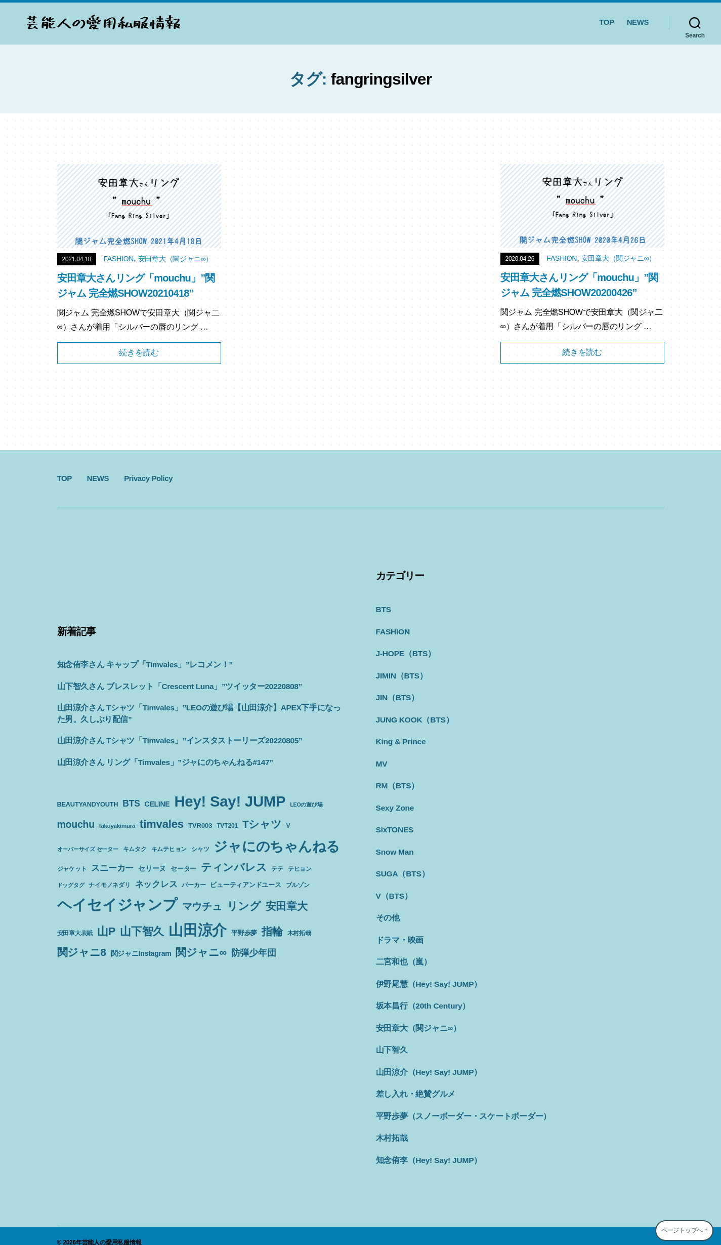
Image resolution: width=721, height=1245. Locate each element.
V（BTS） (393, 889)
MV (381, 759)
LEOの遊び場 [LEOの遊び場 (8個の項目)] (306, 804)
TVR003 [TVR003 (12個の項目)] (200, 825)
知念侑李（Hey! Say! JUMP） (426, 1147)
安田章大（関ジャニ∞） (175, 259)
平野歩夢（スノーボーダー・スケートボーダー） (458, 1104)
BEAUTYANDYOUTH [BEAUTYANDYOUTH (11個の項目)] (87, 804)
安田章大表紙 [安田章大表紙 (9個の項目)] (75, 933)
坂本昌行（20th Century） (420, 996)
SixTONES (394, 824)
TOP (606, 22)
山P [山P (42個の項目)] (106, 931)
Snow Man (394, 845)
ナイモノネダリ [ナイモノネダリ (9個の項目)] (109, 885)
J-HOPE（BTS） (404, 652)
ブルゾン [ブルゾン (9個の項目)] (298, 885)
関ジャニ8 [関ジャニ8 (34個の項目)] (81, 952)
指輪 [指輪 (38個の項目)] (272, 932)
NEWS (638, 22)
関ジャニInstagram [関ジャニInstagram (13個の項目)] (141, 953)
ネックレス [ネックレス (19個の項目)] (156, 884)
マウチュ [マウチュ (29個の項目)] (202, 906)
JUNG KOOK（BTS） (413, 716)
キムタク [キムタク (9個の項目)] (135, 849)
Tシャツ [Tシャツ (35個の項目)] (262, 824)
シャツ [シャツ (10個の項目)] (200, 849)
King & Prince (400, 738)
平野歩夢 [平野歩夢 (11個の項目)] (244, 933)
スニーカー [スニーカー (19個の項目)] (112, 867)
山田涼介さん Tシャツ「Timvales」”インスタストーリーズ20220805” (173, 740)
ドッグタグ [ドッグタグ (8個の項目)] (70, 885)
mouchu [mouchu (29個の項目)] (76, 824)
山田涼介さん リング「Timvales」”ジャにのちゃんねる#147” (159, 762)
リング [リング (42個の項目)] (244, 906)
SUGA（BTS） (401, 867)
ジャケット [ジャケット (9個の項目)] (72, 869)
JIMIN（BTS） (401, 673)
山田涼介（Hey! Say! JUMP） (426, 1061)
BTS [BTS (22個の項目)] (131, 803)
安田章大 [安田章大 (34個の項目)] (287, 906)
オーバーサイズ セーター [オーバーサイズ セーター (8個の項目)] (87, 849)
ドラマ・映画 (398, 932)
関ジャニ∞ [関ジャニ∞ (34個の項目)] (201, 952)
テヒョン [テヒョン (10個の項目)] (300, 868)
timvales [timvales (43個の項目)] (162, 824)
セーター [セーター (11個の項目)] (183, 868)
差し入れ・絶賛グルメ (413, 1082)
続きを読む (139, 352)
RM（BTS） (396, 781)
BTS (383, 609)
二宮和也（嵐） (402, 953)
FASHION (118, 259)
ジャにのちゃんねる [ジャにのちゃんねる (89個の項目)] (277, 846)
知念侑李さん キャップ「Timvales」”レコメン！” (140, 664)
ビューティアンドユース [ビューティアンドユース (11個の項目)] (245, 885)
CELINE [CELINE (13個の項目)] (157, 804)
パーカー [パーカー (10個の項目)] (193, 885)
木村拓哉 (391, 1125)
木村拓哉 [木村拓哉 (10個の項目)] (299, 933)
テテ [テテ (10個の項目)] (277, 868)
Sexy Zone (394, 802)
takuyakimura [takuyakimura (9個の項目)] (117, 826)
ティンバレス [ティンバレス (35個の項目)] (234, 867)
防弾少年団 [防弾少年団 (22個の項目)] (253, 953)
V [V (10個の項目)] (288, 825)
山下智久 (391, 1039)
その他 (387, 910)
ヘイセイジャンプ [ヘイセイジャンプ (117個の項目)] (117, 904)
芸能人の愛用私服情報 (112, 1229)
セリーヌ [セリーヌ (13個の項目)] (152, 868)
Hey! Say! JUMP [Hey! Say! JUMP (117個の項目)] (229, 801)
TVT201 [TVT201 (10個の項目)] (227, 825)
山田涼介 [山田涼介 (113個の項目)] (197, 930)
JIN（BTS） (396, 695)
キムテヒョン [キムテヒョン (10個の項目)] (169, 849)
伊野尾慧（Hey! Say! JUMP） (426, 975)
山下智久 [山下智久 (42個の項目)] (142, 931)
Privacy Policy (148, 478)
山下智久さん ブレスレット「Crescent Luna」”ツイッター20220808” (173, 686)
